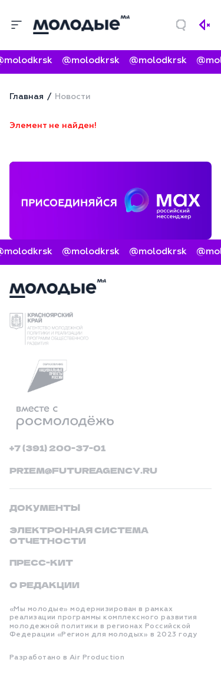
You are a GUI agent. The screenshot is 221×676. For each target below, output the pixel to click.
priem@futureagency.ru (83, 470)
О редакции (44, 584)
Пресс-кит (41, 562)
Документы (44, 507)
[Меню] (16, 25)
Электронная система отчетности (79, 535)
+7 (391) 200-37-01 (57, 448)
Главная (26, 97)
